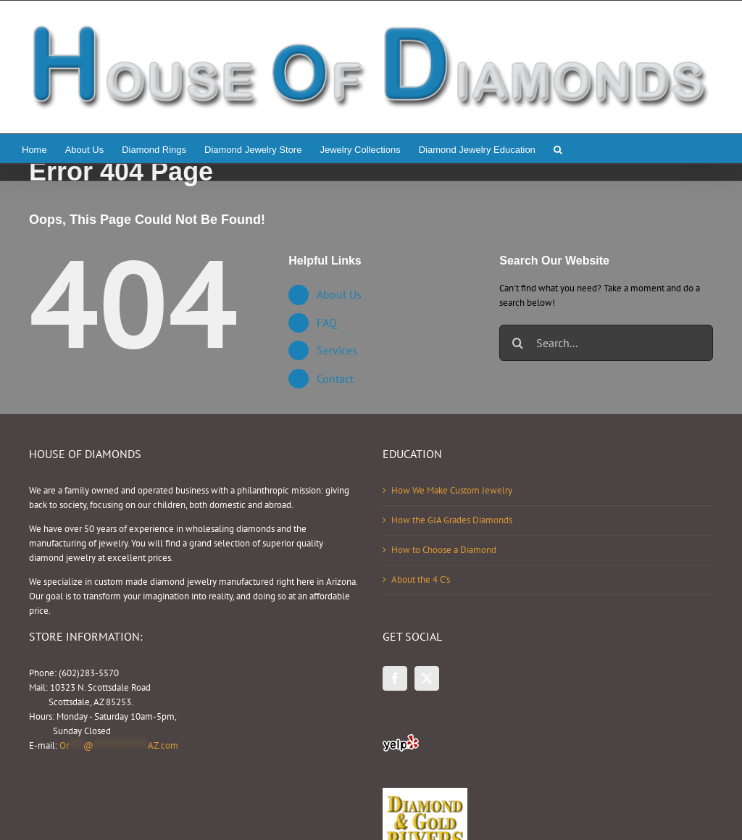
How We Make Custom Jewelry (451, 490)
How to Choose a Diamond (443, 550)
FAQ (327, 322)
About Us (339, 294)
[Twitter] (426, 678)
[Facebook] (395, 678)
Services (337, 350)
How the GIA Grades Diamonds (451, 520)
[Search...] (606, 343)
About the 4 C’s (420, 579)
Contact (335, 378)
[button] (558, 148)
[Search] (517, 343)
